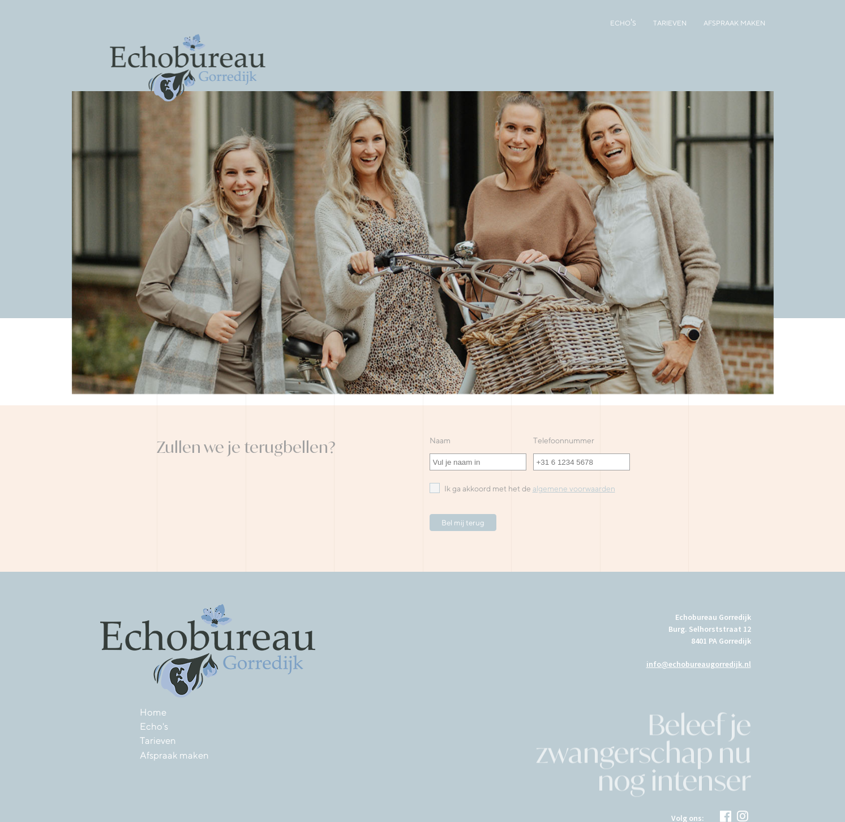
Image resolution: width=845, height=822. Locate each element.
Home (153, 712)
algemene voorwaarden (574, 488)
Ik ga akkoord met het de (522, 488)
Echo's (623, 22)
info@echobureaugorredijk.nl (698, 664)
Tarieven (670, 22)
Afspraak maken (734, 22)
